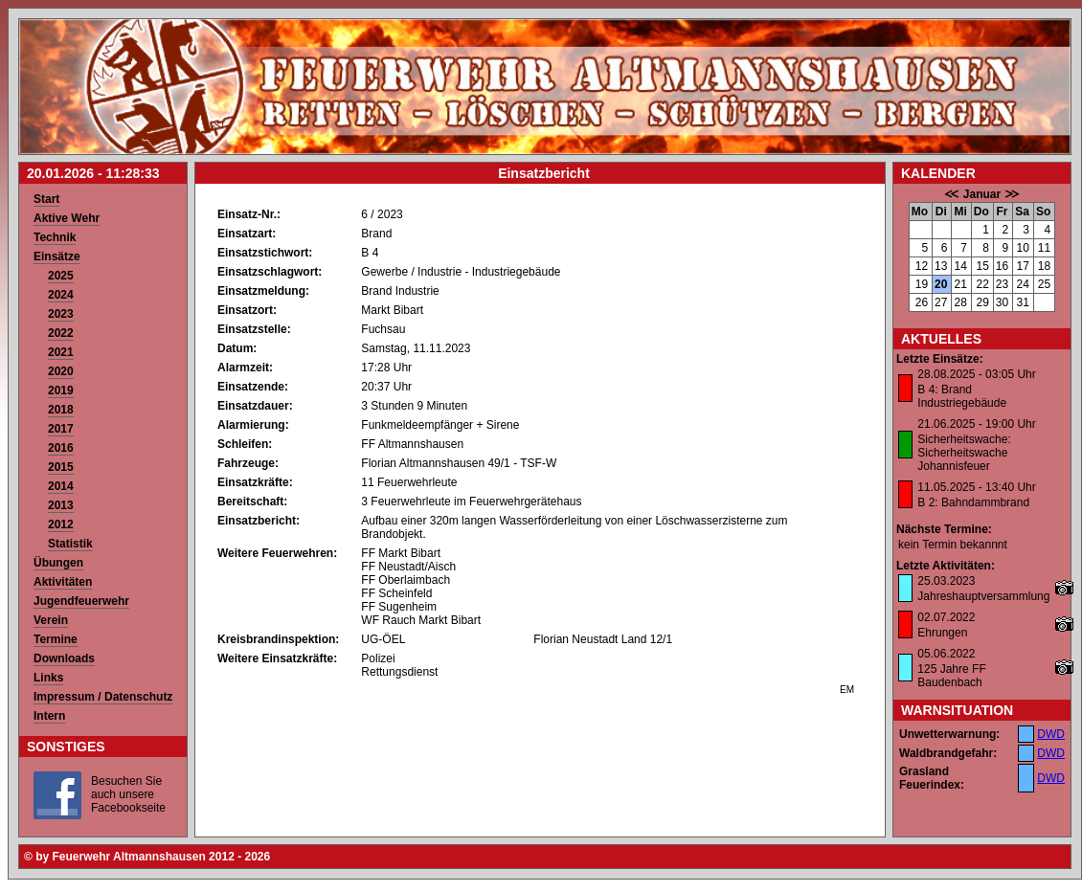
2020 (61, 371)
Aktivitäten (63, 582)
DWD (1051, 734)
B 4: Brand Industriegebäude (961, 396)
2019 (61, 390)
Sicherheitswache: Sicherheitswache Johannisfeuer (963, 453)
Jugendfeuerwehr (81, 601)
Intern (49, 716)
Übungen (58, 562)
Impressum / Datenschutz (103, 696)
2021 (61, 352)
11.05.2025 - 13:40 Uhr (976, 487)
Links (48, 677)
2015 (61, 467)
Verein (51, 620)
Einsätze (57, 256)
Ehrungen (942, 632)
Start (46, 199)
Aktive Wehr (67, 218)
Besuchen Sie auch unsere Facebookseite (128, 794)
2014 (61, 486)
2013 (61, 505)
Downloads (64, 658)
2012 (61, 524)
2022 (61, 333)
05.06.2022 (946, 653)
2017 (61, 428)
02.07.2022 (946, 617)
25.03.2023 (946, 581)
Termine (56, 639)
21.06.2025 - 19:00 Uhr (976, 424)
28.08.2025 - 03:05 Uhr (976, 374)
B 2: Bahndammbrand (973, 502)
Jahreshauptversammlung (983, 596)
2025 (61, 275)
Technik (55, 237)
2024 (61, 294)
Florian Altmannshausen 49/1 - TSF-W (458, 463)
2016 (61, 448)
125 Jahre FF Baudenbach (951, 675)
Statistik (70, 543)
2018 (61, 409)
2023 (61, 314)
